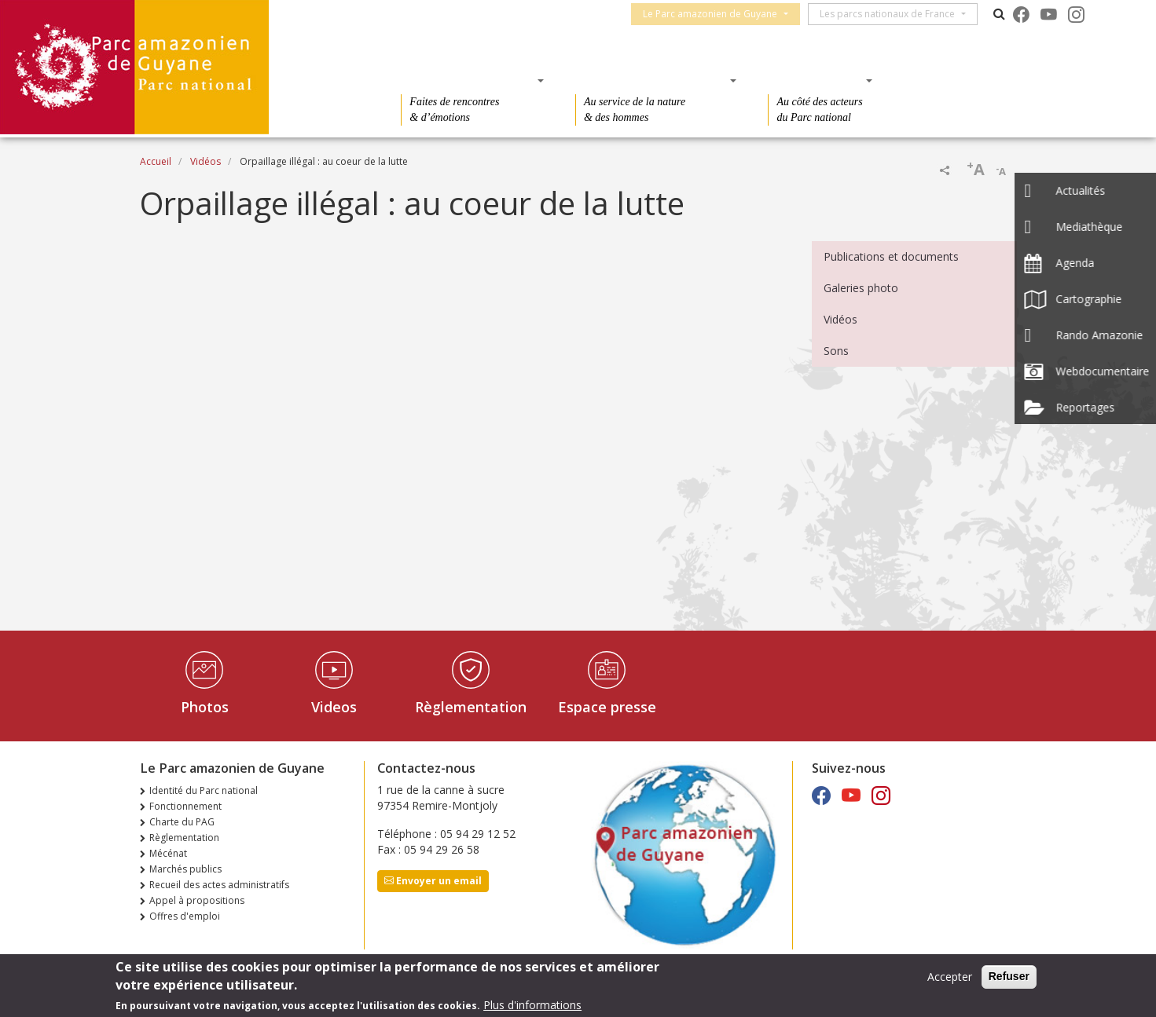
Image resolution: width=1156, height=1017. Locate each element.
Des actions (815, 80)
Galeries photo (861, 287)
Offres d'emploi (184, 916)
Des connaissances (651, 80)
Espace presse (607, 706)
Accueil (155, 161)
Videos (334, 706)
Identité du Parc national (203, 790)
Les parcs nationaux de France (894, 13)
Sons (836, 350)
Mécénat (168, 853)
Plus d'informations (532, 1004)
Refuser (1009, 976)
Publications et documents (891, 256)
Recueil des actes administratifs (219, 884)
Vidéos (205, 161)
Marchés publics (185, 869)
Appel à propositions (196, 900)
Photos (205, 706)
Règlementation (471, 706)
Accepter (949, 976)
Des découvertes (467, 80)
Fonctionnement (185, 806)
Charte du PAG (182, 822)
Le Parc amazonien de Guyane (717, 13)
